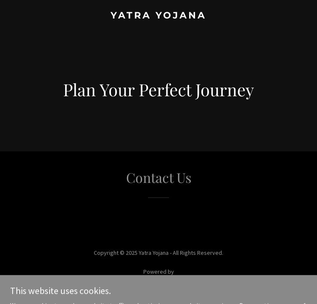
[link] (158, 16)
